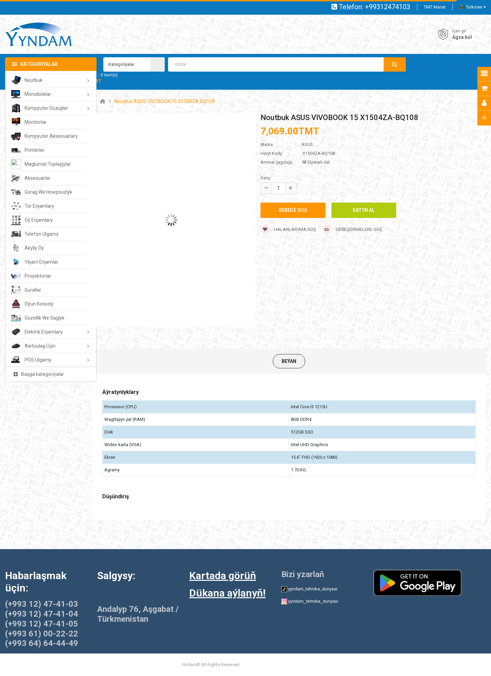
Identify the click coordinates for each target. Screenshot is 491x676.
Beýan (289, 361)
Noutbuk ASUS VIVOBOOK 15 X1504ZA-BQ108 (165, 101)
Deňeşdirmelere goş (352, 229)
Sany (265, 177)
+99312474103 (387, 7)
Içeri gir (459, 31)
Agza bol (462, 37)
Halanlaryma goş (288, 229)
